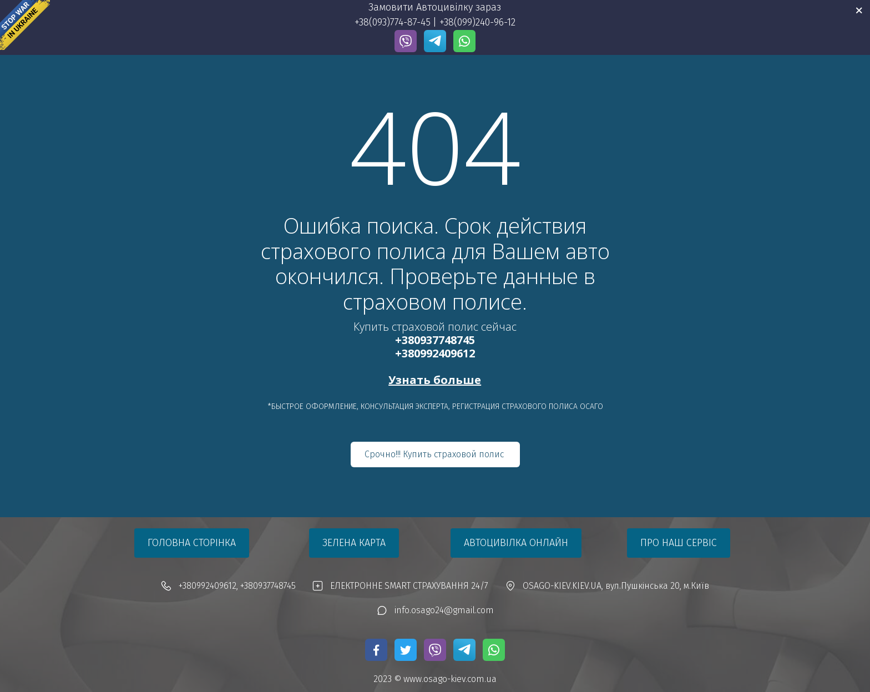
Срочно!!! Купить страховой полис (435, 454)
